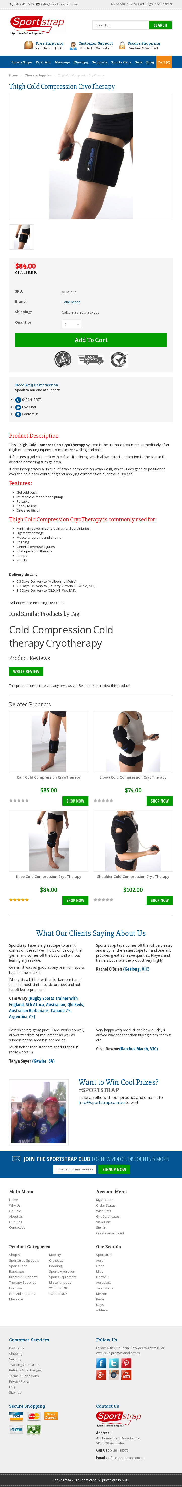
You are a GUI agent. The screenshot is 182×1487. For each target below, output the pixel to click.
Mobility (55, 1254)
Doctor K (102, 1277)
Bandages (17, 1271)
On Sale (15, 1211)
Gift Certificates (108, 1216)
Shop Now (75, 801)
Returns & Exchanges (25, 1370)
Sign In (101, 1227)
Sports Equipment (62, 1277)
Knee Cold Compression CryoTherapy (48, 876)
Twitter (114, 1363)
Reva (100, 1299)
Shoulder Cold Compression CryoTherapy (133, 876)
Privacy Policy (19, 1381)
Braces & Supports (23, 1277)
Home (13, 1199)
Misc (99, 1271)
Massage (16, 1299)
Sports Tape (18, 1266)
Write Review (26, 671)
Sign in (151, 4)
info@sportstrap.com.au (59, 4)
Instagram (114, 1375)
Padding (55, 1266)
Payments (16, 1348)
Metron (101, 1293)
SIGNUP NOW (114, 1169)
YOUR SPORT (59, 1288)
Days (100, 1304)
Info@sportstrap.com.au (102, 1102)
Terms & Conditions (24, 1376)
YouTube (126, 1375)
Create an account (110, 1233)
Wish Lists (103, 1211)
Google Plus (101, 1375)
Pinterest (126, 1363)
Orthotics (56, 1260)
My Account (119, 4)
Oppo (100, 1266)
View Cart (137, 4)
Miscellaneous (60, 1282)
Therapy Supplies (22, 1282)
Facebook (101, 1363)
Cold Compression (50, 629)
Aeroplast (103, 1282)
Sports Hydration (62, 1271)
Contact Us (17, 1227)
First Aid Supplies (22, 1293)
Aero (99, 1260)
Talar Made (104, 1288)
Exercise (15, 1288)
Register (166, 4)
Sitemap (15, 1392)
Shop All (15, 1254)
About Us (16, 1216)
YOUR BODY (58, 1293)
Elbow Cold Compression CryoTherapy (133, 777)
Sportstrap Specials (24, 1260)
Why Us (15, 1205)
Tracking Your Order (24, 1364)
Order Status (106, 1205)
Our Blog (15, 1222)
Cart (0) (164, 62)
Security (15, 1359)
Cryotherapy (74, 642)
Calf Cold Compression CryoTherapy (49, 777)
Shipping (15, 1353)
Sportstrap (104, 1254)
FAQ (12, 1387)
